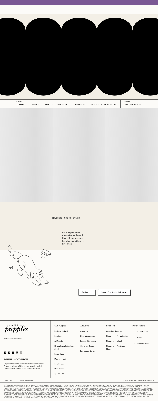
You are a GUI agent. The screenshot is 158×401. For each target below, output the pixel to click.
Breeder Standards (88, 341)
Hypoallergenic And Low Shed (64, 347)
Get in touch (86, 292)
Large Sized (59, 354)
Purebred (58, 336)
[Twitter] (17, 353)
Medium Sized (60, 359)
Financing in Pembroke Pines (115, 347)
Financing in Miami (114, 341)
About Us (84, 331)
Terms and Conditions (26, 380)
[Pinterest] (21, 353)
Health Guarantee (87, 336)
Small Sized (59, 364)
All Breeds (58, 341)
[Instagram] (5, 353)
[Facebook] (13, 353)
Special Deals (59, 374)
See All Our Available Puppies (114, 292)
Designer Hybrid (61, 331)
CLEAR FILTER (109, 104)
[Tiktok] (9, 353)
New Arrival (59, 369)
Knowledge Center (87, 351)
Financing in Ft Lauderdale (117, 336)
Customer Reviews (88, 346)
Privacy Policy (8, 380)
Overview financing (114, 331)
